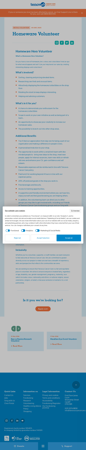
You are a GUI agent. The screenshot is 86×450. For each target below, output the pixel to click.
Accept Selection (43, 238)
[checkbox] (12, 230)
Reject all (17, 238)
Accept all (68, 238)
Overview (75, 210)
